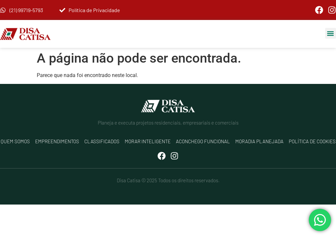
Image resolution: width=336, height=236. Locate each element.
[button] (330, 33)
